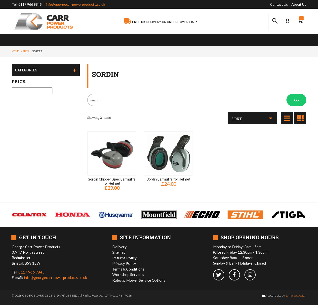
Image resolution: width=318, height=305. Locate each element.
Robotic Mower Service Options (138, 280)
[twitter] (221, 275)
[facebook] (236, 275)
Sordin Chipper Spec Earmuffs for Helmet (112, 181)
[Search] (196, 100)
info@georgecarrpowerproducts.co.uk (75, 4)
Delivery (119, 246)
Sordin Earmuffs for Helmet (168, 179)
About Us (298, 4)
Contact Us (279, 4)
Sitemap (118, 252)
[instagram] (251, 275)
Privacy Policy (124, 263)
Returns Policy (124, 258)
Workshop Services (128, 274)
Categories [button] (26, 70)
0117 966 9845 (30, 4)
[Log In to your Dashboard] (287, 21)
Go (296, 100)
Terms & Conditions (128, 269)
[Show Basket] (300, 21)
